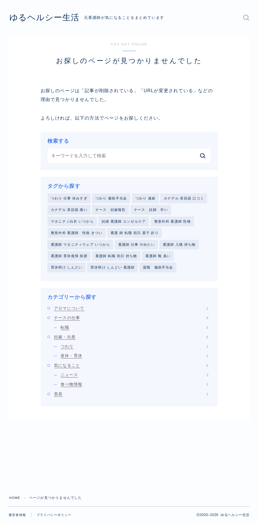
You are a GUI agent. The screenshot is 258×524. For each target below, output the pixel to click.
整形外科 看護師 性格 (172, 222)
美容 (131, 395)
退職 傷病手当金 (158, 269)
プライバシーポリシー (54, 517)
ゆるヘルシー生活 (49, 17)
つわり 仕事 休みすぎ (69, 198)
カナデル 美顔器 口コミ (184, 198)
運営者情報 (17, 517)
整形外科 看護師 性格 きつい (77, 234)
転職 (134, 329)
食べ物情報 (134, 386)
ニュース (134, 376)
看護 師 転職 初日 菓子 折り (135, 234)
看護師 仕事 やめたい (136, 246)
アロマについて (131, 310)
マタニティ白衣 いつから (72, 222)
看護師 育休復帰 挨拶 (69, 257)
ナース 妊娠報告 (110, 210)
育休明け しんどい (66, 269)
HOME (15, 500)
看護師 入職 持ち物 (179, 246)
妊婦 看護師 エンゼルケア (124, 222)
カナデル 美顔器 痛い (69, 210)
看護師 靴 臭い (158, 257)
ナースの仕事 (131, 319)
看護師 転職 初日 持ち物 (116, 257)
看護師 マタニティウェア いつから (80, 246)
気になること (131, 367)
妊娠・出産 (131, 338)
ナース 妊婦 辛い (151, 210)
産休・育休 (134, 357)
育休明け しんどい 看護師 (113, 269)
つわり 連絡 (145, 198)
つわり (134, 348)
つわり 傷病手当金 (111, 198)
